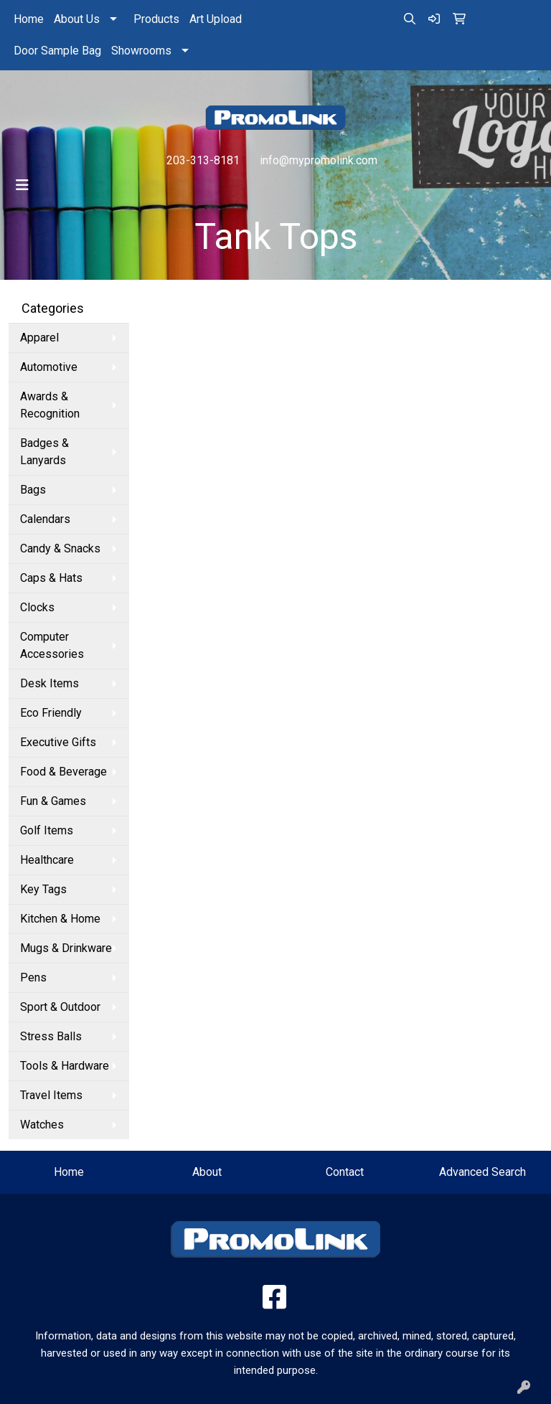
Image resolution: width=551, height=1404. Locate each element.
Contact (345, 1172)
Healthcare (47, 860)
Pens (33, 977)
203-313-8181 (203, 160)
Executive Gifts (58, 742)
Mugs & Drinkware (66, 948)
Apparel (39, 337)
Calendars (45, 519)
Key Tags (43, 889)
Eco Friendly (51, 713)
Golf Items (46, 830)
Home (29, 19)
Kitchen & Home (60, 918)
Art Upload (215, 19)
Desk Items (49, 683)
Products (156, 19)
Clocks (37, 607)
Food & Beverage (63, 771)
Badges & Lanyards (44, 451)
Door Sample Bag (57, 50)
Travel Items (51, 1095)
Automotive (48, 367)
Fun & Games (53, 801)
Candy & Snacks (60, 548)
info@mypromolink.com (318, 160)
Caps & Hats (51, 578)
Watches (42, 1124)
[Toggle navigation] (22, 185)
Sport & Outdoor (60, 1007)
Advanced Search (482, 1172)
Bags (33, 489)
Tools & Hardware (64, 1066)
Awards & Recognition (50, 405)
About (207, 1172)
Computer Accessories (52, 645)
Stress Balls (51, 1036)
